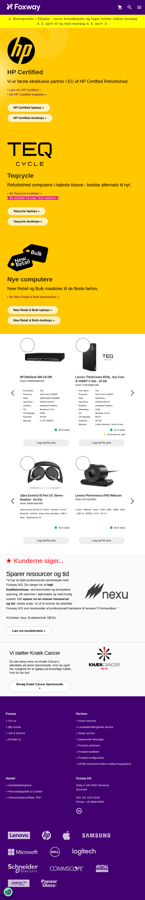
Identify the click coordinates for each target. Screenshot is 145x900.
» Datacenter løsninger (90, 739)
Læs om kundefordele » (29, 630)
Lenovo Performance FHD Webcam (98, 495)
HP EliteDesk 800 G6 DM (36, 377)
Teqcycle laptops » (26, 211)
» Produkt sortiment (88, 745)
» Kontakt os (13, 739)
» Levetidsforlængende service (94, 727)
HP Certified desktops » (29, 118)
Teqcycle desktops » (27, 221)
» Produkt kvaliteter (87, 751)
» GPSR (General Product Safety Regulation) (103, 763)
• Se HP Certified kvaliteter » (27, 94)
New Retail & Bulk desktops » (34, 320)
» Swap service (85, 733)
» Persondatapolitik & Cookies (24, 791)
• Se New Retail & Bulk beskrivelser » (33, 297)
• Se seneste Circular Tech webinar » (33, 198)
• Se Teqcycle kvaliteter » (24, 193)
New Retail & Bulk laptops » (32, 310)
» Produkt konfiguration (90, 757)
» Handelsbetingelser (19, 785)
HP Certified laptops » (28, 107)
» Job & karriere (15, 733)
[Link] (13, 393)
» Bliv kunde (13, 727)
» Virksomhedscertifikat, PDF (23, 797)
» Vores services (86, 720)
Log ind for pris (46, 442)
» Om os (11, 720)
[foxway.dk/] (23, 7)
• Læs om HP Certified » (24, 90)
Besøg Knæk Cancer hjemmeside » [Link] (39, 686)
